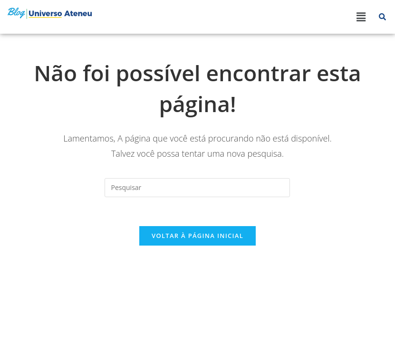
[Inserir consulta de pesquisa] (197, 187)
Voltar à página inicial (197, 235)
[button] (361, 17)
